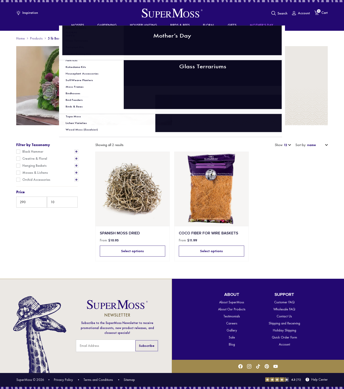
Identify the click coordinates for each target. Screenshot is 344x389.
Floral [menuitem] (201, 25)
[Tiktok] (258, 366)
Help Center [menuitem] (319, 379)
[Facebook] (240, 366)
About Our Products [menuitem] (231, 309)
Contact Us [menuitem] (284, 316)
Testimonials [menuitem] (231, 316)
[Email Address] (117, 346)
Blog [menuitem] (232, 344)
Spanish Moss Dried (120, 233)
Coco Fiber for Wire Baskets (208, 233)
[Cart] (321, 13)
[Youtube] (275, 366)
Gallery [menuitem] (232, 330)
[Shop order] (317, 145)
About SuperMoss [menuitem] (231, 302)
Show (279, 145)
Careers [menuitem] (231, 323)
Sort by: (300, 145)
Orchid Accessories (36, 179)
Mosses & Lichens (35, 172)
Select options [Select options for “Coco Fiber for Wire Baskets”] (211, 251)
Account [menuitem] (284, 344)
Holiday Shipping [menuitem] (284, 330)
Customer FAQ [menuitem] (284, 302)
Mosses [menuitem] (99, 25)
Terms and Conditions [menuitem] (98, 379)
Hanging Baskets (34, 165)
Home (20, 38)
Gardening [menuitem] (121, 25)
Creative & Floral (34, 158)
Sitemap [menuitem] (129, 379)
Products (36, 38)
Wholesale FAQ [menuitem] (284, 309)
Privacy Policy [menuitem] (63, 379)
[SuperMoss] (172, 13)
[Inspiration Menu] (27, 12)
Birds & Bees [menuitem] (179, 25)
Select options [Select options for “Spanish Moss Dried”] (132, 251)
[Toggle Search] (279, 13)
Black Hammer (32, 151)
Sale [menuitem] (232, 337)
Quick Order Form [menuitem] (284, 337)
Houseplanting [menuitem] (150, 25)
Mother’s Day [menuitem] (240, 25)
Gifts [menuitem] (217, 25)
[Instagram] (249, 366)
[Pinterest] (267, 366)
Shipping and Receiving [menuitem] (284, 323)
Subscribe (146, 345)
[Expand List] (76, 151)
